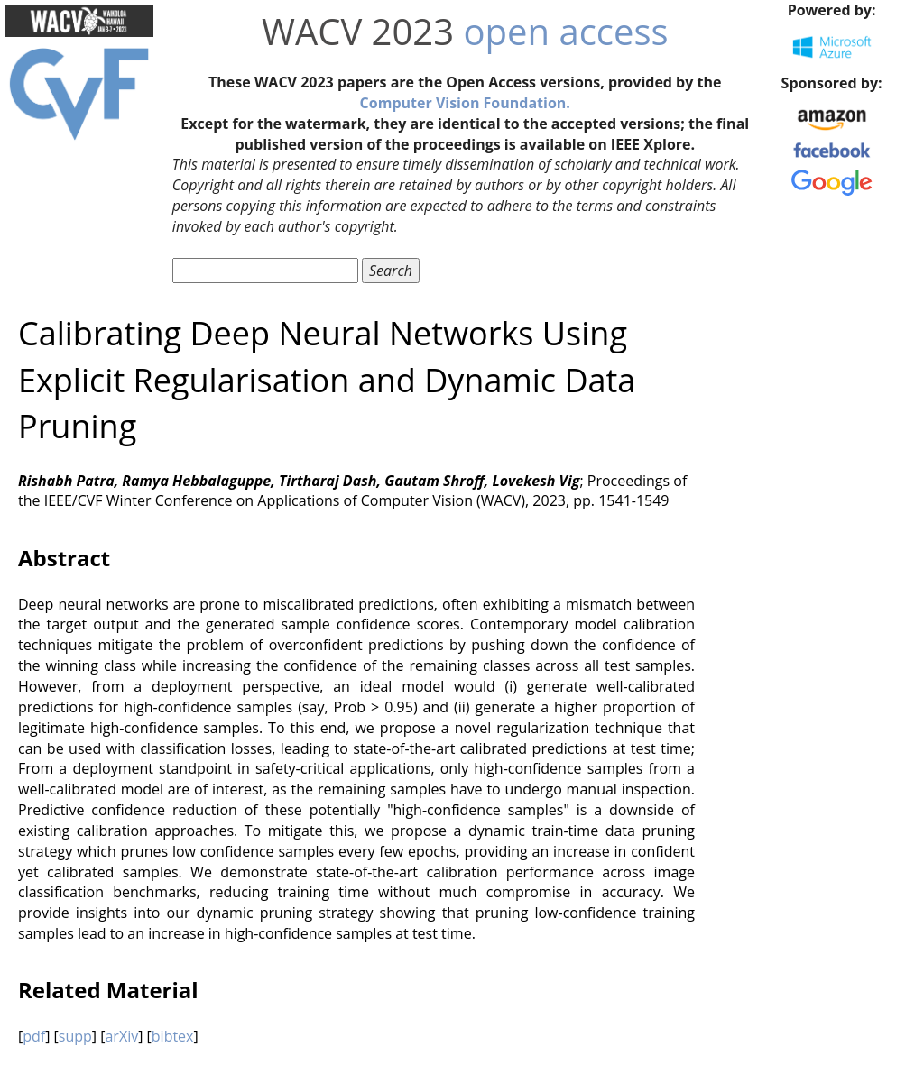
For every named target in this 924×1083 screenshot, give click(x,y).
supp (75, 1036)
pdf (34, 1036)
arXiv (121, 1036)
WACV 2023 (358, 31)
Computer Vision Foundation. (465, 103)
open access (566, 31)
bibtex (173, 1036)
